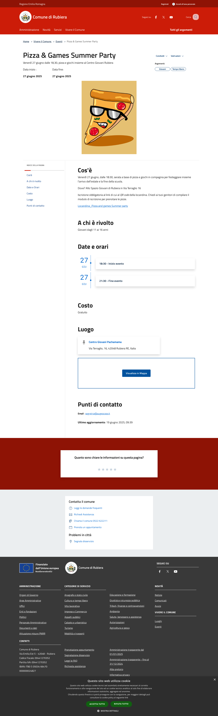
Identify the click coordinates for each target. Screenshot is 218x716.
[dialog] (109, 696)
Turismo (69, 628)
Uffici (22, 606)
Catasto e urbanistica (75, 622)
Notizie (158, 595)
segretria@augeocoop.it (97, 413)
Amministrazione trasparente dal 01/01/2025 (127, 652)
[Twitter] (160, 17)
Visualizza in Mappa (136, 373)
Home (26, 41)
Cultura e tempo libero (76, 600)
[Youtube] (168, 17)
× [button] (214, 680)
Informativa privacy (120, 675)
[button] (109, 710)
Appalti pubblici (72, 617)
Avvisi (158, 606)
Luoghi (158, 621)
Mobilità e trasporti (74, 633)
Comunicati (161, 600)
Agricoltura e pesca (120, 628)
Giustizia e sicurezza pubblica (125, 600)
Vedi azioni (178, 56)
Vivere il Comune (43, 41)
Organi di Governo (28, 595)
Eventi (59, 41)
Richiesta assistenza (75, 666)
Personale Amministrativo (32, 622)
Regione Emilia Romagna (32, 4)
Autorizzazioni (117, 622)
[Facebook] (153, 17)
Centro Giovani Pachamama (105, 342)
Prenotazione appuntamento (79, 650)
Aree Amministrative (30, 600)
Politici (22, 617)
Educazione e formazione (122, 595)
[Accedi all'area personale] (184, 4)
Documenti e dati (28, 628)
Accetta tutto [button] (97, 704)
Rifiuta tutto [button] (121, 704)
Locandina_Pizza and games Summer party (103, 206)
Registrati (165, 4)
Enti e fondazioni (28, 611)
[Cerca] (195, 17)
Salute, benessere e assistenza (125, 617)
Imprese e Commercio (76, 611)
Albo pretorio (116, 669)
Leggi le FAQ (71, 661)
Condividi (162, 56)
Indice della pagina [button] (35, 165)
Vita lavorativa (72, 606)
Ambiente (115, 611)
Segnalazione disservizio (77, 655)
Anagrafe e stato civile (76, 595)
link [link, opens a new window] (126, 697)
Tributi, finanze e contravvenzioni (127, 606)
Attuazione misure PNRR (32, 633)
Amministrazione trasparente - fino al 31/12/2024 (129, 662)
